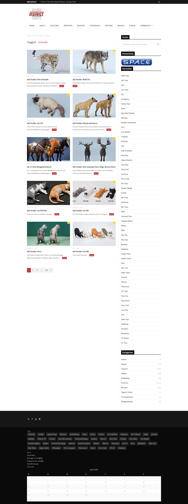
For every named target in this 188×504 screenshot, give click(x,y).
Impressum (145, 26)
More (61, 86)
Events (154, 434)
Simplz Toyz (125, 254)
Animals (31, 434)
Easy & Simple (126, 151)
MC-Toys (124, 197)
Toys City (124, 296)
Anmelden (31, 455)
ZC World (125, 338)
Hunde (123, 439)
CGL (123, 127)
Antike (41, 434)
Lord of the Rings (58, 443)
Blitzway (124, 118)
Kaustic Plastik (126, 188)
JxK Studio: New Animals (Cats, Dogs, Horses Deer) (94, 167)
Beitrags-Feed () (34, 458)
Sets (132, 443)
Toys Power (125, 301)
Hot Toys (124, 183)
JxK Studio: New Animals (37, 79)
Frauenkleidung (81, 439)
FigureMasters (126, 160)
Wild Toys (125, 319)
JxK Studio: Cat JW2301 (36, 210)
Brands (121, 26)
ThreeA (124, 282)
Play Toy (124, 235)
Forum (132, 26)
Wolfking (124, 324)
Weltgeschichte (127, 402)
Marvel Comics (84, 443)
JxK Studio (145, 439)
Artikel (123, 359)
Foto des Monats (65, 439)
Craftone (124, 137)
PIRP (123, 230)
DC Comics (135, 434)
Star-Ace (124, 268)
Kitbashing (95, 26)
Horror (103, 439)
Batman (63, 434)
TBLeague (56, 448)
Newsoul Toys (126, 216)
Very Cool (125, 305)
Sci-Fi (125, 443)
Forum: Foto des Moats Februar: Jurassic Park (58, 2)
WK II (112, 448)
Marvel (71, 443)
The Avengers (69, 448)
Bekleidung (74, 434)
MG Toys (124, 207)
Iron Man (133, 439)
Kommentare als (35, 461)
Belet (123, 108)
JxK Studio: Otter (34, 251)
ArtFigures (125, 99)
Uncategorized (127, 397)
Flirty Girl (125, 169)
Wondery (124, 329)
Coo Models (125, 132)
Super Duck (125, 272)
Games (94, 439)
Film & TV (42, 439)
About (42, 26)
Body (85, 434)
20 (47, 270)
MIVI (123, 212)
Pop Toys (124, 240)
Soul (122, 263)
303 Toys (124, 80)
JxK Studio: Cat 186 (81, 210)
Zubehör (121, 448)
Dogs (146, 434)
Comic (101, 434)
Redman (124, 244)
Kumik (123, 193)
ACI (122, 94)
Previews (68, 26)
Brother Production (128, 122)
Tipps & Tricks (126, 392)
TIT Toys (124, 291)
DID (122, 146)
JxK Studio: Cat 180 (81, 251)
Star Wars (32, 448)
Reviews (81, 26)
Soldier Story (126, 258)
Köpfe (45, 443)
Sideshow (124, 249)
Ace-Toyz (124, 90)
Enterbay (124, 155)
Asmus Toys (125, 104)
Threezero (125, 287)
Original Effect (127, 221)
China (92, 434)
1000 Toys (125, 76)
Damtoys (124, 141)
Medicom (124, 202)
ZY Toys (124, 343)
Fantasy (31, 439)
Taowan (124, 277)
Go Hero (124, 174)
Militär (96, 443)
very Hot (124, 310)
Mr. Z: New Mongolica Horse (39, 167)
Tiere (93, 448)
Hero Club (125, 179)
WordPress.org (32, 464)
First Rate (125, 165)
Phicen (123, 226)
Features (54, 26)
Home (32, 26)
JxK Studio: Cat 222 (35, 123)
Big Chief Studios (127, 113)
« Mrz (30, 499)
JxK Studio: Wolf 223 (81, 79)
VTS (122, 315)
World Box (125, 333)
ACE (122, 85)
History (109, 26)
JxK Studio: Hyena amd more (85, 123)
